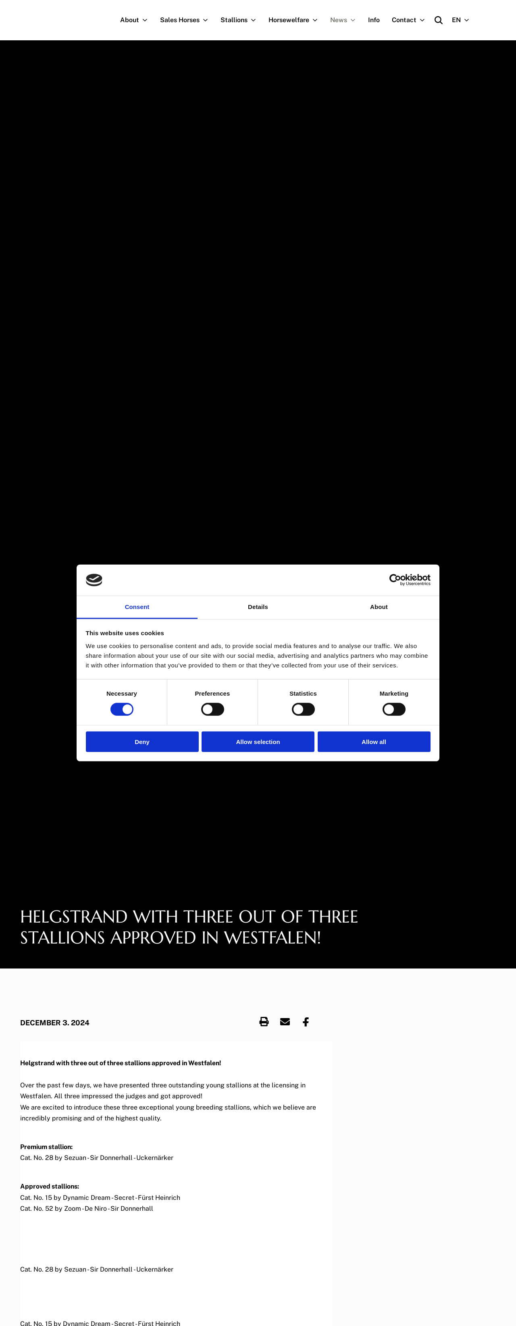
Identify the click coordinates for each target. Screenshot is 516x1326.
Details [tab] (258, 606)
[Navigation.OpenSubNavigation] (146, 20)
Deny (142, 741)
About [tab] (379, 606)
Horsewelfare (296, 20)
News (346, 20)
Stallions (241, 20)
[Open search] (438, 20)
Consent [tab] (137, 606)
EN (464, 20)
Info (374, 20)
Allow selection (258, 741)
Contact (411, 20)
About (137, 20)
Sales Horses (187, 20)
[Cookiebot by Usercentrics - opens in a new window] (395, 580)
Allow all (374, 741)
